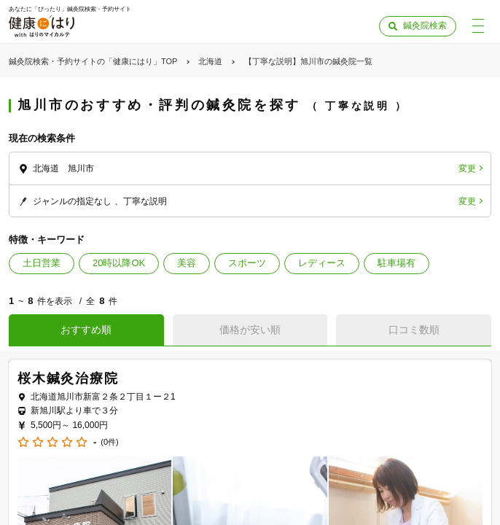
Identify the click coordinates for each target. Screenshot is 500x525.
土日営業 (41, 262)
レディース (321, 262)
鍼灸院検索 (425, 25)
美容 (186, 262)
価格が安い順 (250, 329)
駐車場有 (396, 262)
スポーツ (247, 262)
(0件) (109, 442)
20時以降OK (119, 262)
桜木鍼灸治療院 (68, 378)
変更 (467, 168)
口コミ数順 (414, 329)
